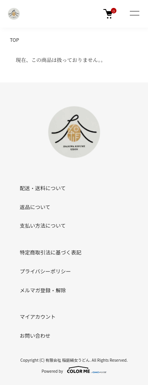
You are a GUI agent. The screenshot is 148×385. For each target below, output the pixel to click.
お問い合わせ (35, 335)
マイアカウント (38, 316)
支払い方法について (43, 225)
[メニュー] (134, 14)
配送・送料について (43, 188)
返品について (35, 207)
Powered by (74, 369)
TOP (14, 39)
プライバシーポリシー (45, 271)
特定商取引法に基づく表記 (50, 252)
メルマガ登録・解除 (43, 290)
